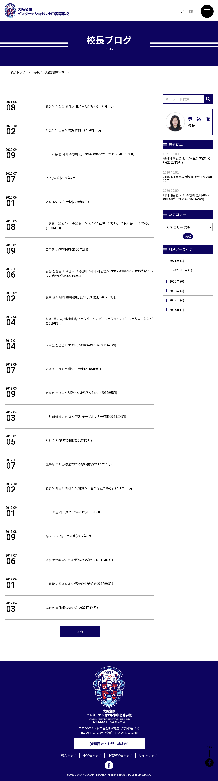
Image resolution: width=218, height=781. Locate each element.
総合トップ (18, 72)
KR (191, 11)
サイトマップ (148, 755)
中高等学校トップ (120, 755)
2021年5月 (180, 270)
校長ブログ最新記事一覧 (48, 72)
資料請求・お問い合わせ (111, 743)
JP (182, 11)
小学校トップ (92, 755)
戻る (79, 631)
